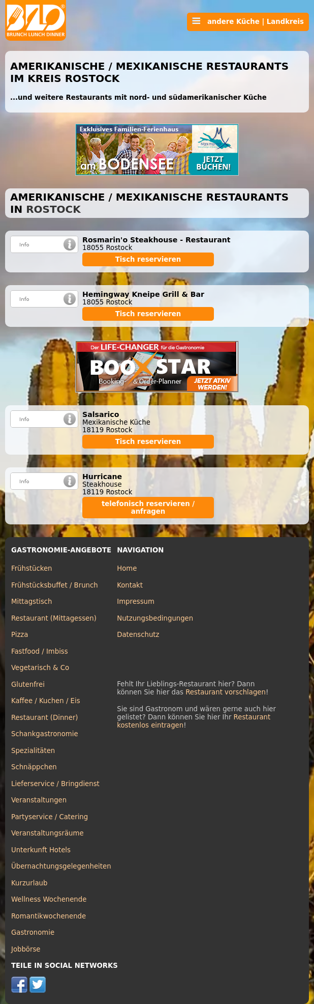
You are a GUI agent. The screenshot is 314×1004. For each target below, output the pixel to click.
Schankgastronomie (44, 734)
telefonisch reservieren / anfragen (148, 507)
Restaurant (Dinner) (44, 717)
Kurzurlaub (29, 883)
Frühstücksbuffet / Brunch (54, 585)
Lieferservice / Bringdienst (55, 784)
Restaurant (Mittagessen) (54, 618)
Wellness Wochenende (48, 899)
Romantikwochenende (48, 916)
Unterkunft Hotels (41, 850)
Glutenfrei (28, 684)
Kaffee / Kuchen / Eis (45, 701)
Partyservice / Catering (49, 817)
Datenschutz (138, 634)
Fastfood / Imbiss (39, 651)
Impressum (135, 601)
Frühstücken (31, 568)
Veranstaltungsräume (47, 833)
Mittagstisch (31, 601)
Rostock (53, 209)
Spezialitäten (33, 751)
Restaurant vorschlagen (225, 692)
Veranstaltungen (39, 800)
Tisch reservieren (148, 259)
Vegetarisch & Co (40, 668)
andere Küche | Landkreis (248, 21)
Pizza (19, 634)
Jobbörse (26, 949)
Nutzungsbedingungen (155, 618)
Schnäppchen (34, 767)
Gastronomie (32, 932)
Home (127, 568)
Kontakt (130, 585)
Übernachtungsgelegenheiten (61, 866)
